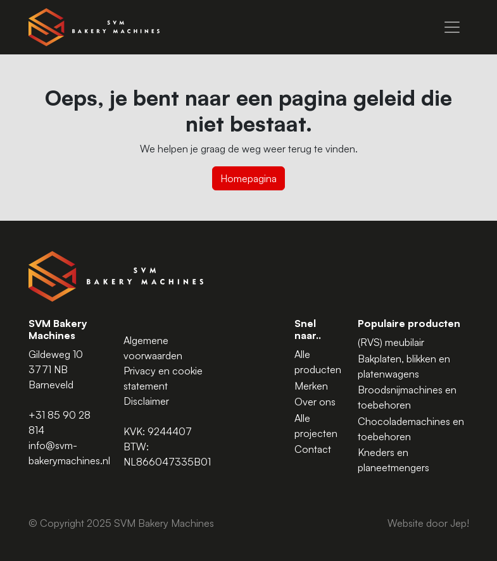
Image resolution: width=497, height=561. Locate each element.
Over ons (315, 401)
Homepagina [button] (248, 178)
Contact (312, 449)
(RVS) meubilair (391, 342)
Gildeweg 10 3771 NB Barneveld (55, 369)
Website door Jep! (428, 523)
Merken (311, 385)
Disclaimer (146, 401)
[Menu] (452, 27)
